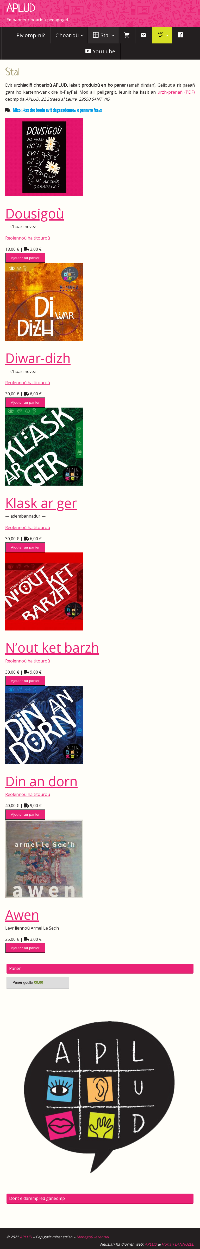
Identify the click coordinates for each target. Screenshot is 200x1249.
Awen (22, 915)
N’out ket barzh (52, 647)
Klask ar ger (41, 503)
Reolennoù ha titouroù (27, 238)
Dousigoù (34, 213)
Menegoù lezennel (92, 1236)
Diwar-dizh (38, 358)
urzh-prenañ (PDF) (176, 92)
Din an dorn (41, 781)
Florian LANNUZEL (177, 1244)
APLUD (21, 9)
